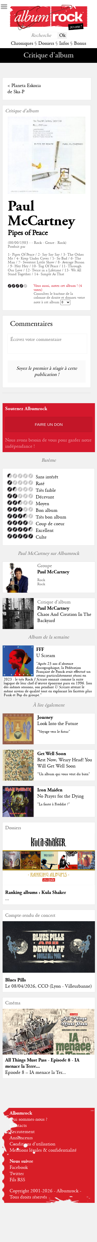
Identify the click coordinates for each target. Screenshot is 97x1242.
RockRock (41, 581)
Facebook (19, 1168)
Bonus (80, 43)
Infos (64, 43)
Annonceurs (21, 1138)
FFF (40, 649)
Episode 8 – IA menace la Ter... (35, 1073)
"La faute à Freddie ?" (53, 804)
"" (48, 679)
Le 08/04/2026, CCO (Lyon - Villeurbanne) (48, 986)
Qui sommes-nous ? (28, 1119)
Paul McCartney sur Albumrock (48, 553)
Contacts (18, 1126)
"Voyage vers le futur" (53, 731)
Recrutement (22, 1132)
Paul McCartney (41, 213)
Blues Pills (15, 980)
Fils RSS (17, 1180)
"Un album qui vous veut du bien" (63, 774)
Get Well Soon (51, 754)
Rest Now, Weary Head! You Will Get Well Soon (64, 763)
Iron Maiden (49, 790)
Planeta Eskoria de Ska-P (24, 89)
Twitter (17, 1174)
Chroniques (22, 43)
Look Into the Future (57, 724)
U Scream (45, 656)
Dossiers (46, 43)
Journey (45, 717)
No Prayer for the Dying (60, 796)
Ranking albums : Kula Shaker (35, 892)
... (7, 899)
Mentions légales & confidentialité (43, 1150)
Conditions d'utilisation (32, 1144)
